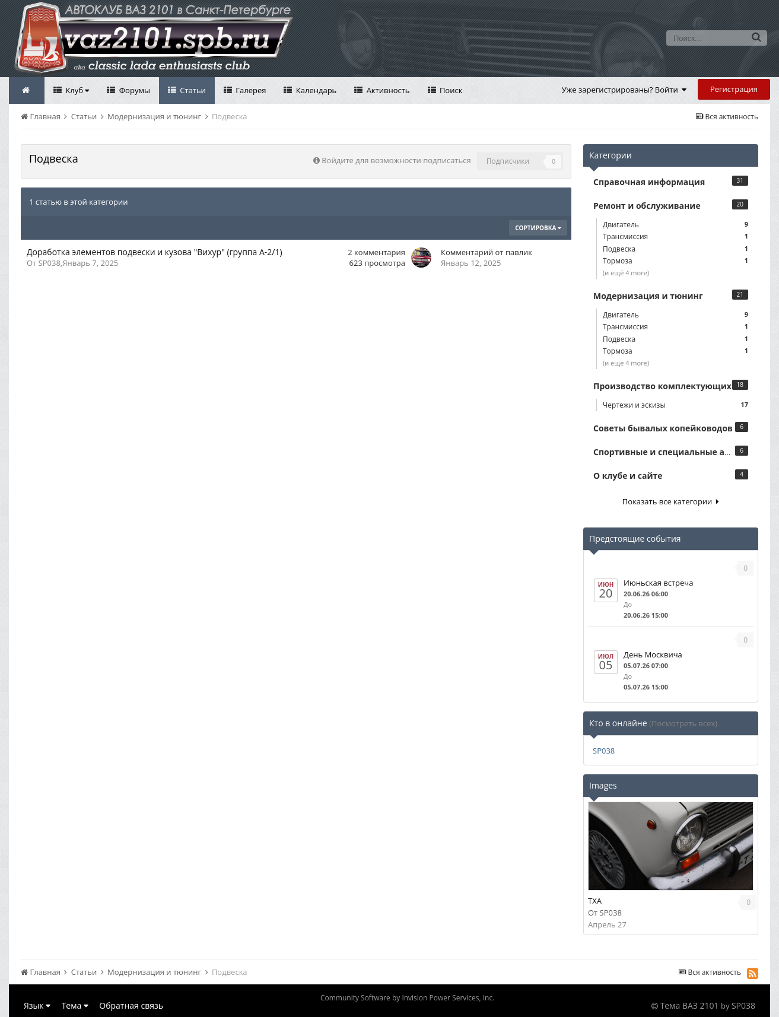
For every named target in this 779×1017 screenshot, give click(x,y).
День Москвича (653, 654)
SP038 (50, 263)
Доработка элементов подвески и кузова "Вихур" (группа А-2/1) (154, 252)
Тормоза (675, 261)
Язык (37, 1005)
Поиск (450, 90)
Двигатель (675, 225)
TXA (595, 900)
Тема (75, 1005)
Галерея (250, 90)
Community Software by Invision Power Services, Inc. (407, 998)
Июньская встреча (658, 582)
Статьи (192, 90)
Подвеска (675, 249)
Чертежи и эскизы (675, 405)
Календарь (315, 90)
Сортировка (538, 228)
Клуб (76, 90)
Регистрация (734, 89)
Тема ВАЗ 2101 (689, 1005)
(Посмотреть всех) (683, 723)
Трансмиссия (675, 236)
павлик (518, 252)
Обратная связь (131, 1005)
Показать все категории (670, 501)
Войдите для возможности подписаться (396, 160)
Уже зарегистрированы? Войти (624, 89)
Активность (386, 90)
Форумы (133, 90)
